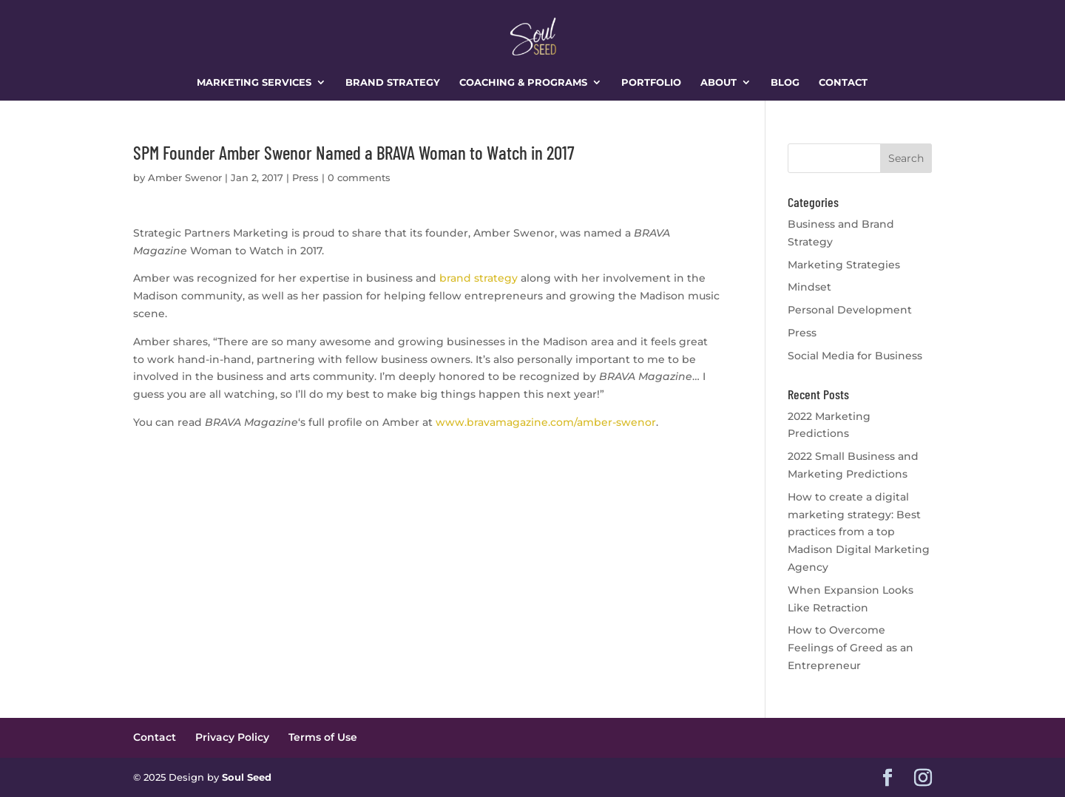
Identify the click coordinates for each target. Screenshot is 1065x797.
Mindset (809, 287)
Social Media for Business (855, 355)
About (718, 82)
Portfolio (651, 82)
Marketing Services (254, 82)
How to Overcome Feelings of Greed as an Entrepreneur (850, 647)
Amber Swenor (185, 177)
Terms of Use (322, 737)
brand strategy (478, 278)
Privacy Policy (232, 737)
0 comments (359, 177)
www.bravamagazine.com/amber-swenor (546, 422)
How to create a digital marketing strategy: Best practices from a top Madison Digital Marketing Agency (859, 532)
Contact (843, 82)
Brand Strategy (392, 82)
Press (305, 177)
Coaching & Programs (523, 82)
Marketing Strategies (844, 264)
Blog (785, 82)
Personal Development (850, 309)
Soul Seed (246, 777)
